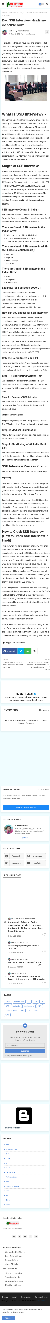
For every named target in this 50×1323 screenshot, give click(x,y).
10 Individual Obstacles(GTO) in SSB (24, 962)
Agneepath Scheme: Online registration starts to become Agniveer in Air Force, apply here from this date (25, 927)
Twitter (20, 651)
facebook (16, 856)
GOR (35, 1002)
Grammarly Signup (14, 1281)
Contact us (26, 1297)
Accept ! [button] (9, 1318)
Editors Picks (14, 12)
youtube (37, 863)
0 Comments (43, 789)
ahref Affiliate (11, 1264)
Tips (36, 1010)
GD (29, 1002)
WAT (7, 1015)
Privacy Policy (41, 1297)
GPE (42, 1002)
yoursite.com (44, 1300)
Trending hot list (12, 1277)
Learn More (18, 1312)
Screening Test (11, 1010)
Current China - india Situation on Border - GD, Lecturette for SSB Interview (26, 977)
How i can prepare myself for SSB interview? (23, 946)
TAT (29, 1010)
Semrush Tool (11, 1260)
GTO (7, 1006)
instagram (16, 863)
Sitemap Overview (13, 1273)
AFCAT (8, 1002)
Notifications (29, 1006)
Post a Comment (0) (26, 807)
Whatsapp (27, 651)
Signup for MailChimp (15, 1252)
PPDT (39, 1006)
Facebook (11, 651)
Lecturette (16, 1006)
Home (4, 12)
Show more (44, 710)
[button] (47, 4)
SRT (22, 1010)
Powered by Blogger (24, 1126)
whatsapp (37, 856)
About (14, 1297)
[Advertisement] (25, 1081)
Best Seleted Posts (13, 1256)
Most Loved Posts (13, 1285)
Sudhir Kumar (24, 694)
